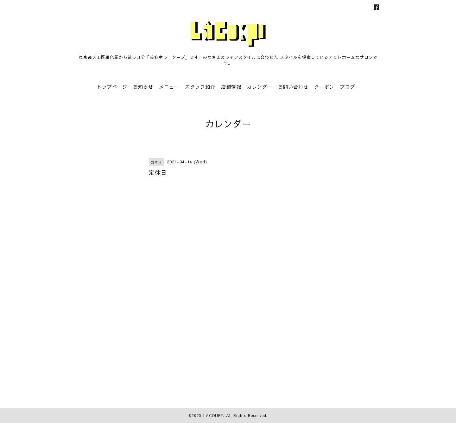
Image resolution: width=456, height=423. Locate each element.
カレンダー (259, 86)
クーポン (324, 86)
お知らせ (143, 86)
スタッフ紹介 (200, 86)
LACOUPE (213, 415)
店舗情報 (231, 86)
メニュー (169, 86)
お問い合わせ (293, 86)
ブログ (347, 86)
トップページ (112, 86)
